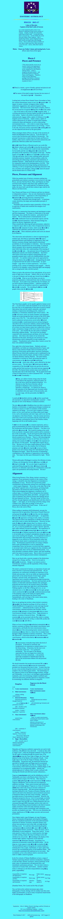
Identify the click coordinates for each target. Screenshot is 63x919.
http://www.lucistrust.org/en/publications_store (31, 910)
